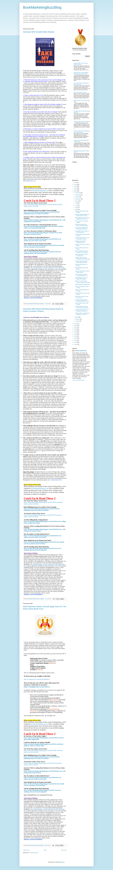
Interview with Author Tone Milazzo (82, 121)
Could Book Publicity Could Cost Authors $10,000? (81, 228)
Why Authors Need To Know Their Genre (81, 297)
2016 (75, 334)
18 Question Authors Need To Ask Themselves (82, 231)
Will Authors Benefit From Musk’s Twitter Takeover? (81, 225)
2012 (75, 342)
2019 (75, 328)
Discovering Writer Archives (80, 92)
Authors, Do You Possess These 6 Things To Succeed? (82, 281)
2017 (75, 332)
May (76, 207)
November (78, 194)
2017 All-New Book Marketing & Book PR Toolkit (81, 84)
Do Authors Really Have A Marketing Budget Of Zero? (82, 300)
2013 (75, 340)
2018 (75, 330)
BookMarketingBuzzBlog (42, 7)
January (77, 321)
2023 (75, 189)
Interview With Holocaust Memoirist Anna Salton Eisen (82, 258)
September (78, 199)
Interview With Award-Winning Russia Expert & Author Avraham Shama (43, 310)
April (76, 209)
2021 (75, 323)
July (76, 203)
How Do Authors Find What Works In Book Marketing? (82, 131)
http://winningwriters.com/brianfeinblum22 (37, 679)
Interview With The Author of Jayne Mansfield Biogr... (81, 261)
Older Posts (64, 850)
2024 (75, 186)
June (76, 205)
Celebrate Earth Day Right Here (82, 284)
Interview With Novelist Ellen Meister (38, 32)
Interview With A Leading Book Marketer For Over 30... (82, 314)
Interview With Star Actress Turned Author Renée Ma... (82, 307)
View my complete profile (78, 380)
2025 (75, 184)
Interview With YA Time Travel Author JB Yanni (81, 64)
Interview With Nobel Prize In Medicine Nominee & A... (82, 310)
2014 (75, 338)
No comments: (47, 303)
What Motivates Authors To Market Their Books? (81, 278)
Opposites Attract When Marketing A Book (80, 241)
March (77, 317)
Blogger (63, 862)
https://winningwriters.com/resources (37, 687)
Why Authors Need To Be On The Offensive (82, 255)
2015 (75, 336)
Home (45, 850)
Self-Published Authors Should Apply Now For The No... (82, 218)
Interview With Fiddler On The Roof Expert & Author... (82, 238)
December (78, 192)
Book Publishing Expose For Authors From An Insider (81, 251)
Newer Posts (26, 850)
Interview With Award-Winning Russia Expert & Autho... (82, 215)
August (77, 201)
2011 (75, 344)
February (77, 319)
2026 (75, 182)
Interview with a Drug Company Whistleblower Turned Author (81, 73)
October (77, 196)
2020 (75, 325)
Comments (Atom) (33, 852)
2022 (75, 191)
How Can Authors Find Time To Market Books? (82, 271)
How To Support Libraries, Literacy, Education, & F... (81, 275)
